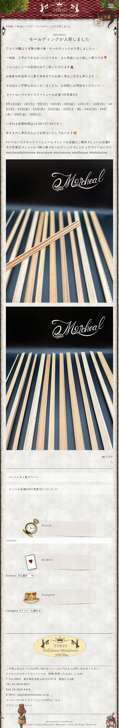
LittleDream (66, 721)
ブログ (109, 456)
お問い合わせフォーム (46, 668)
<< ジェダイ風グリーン (24, 477)
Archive (11, 575)
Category (12, 610)
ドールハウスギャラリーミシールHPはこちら (33, 700)
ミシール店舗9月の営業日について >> (33, 489)
